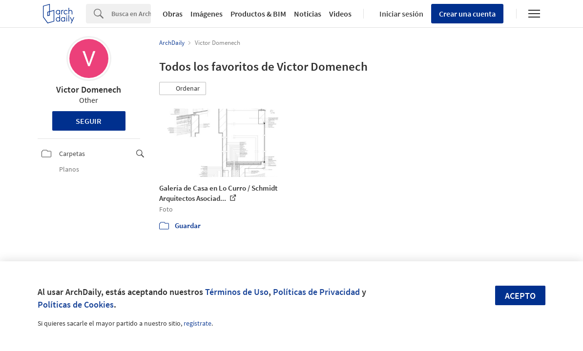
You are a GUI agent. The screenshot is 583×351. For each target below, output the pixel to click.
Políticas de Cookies (76, 304)
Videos (340, 14)
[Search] (131, 13)
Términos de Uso (237, 291)
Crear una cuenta (467, 14)
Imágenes (206, 14)
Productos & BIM (258, 14)
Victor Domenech (88, 89)
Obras (173, 14)
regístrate (197, 323)
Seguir (89, 121)
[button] (182, 89)
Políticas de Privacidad (316, 291)
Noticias (307, 14)
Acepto (520, 295)
